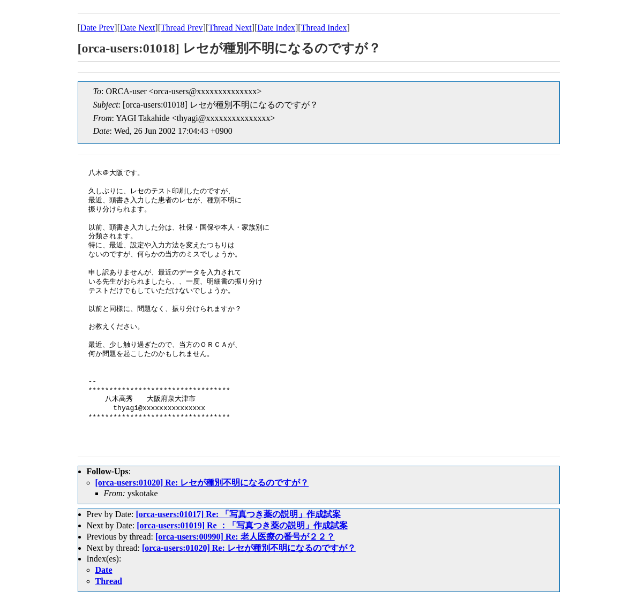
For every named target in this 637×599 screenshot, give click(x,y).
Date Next (137, 27)
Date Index (276, 27)
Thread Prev (182, 27)
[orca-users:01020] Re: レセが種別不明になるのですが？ (202, 482)
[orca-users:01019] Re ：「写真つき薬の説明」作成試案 (242, 525)
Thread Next (229, 27)
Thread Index (324, 27)
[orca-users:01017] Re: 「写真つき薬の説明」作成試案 (238, 514)
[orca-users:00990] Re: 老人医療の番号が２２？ (245, 536)
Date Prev (97, 27)
